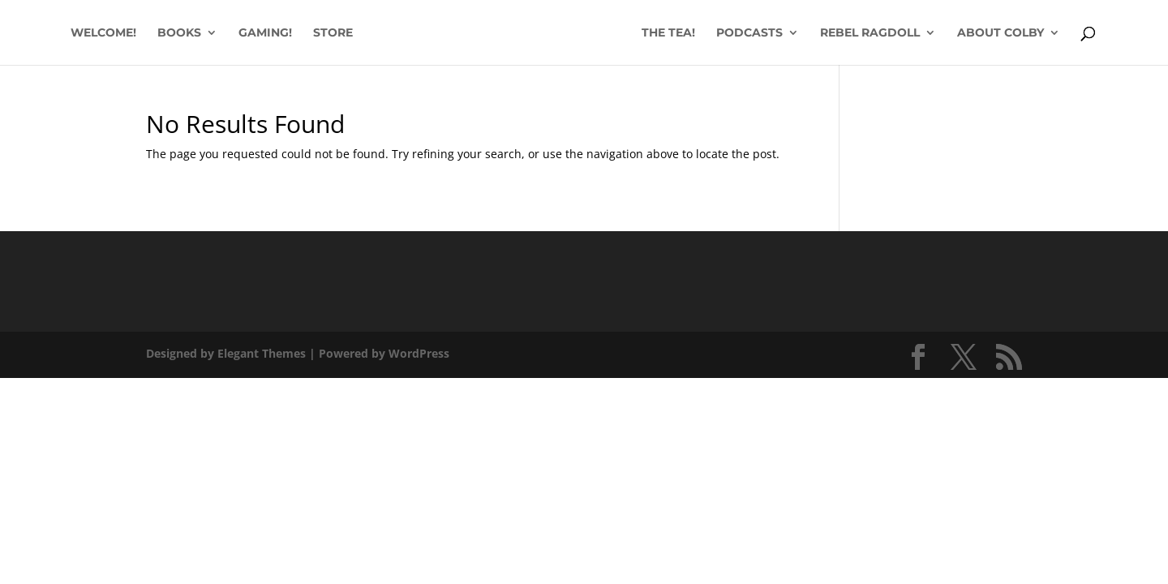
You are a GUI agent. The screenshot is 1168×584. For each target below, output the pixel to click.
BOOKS (179, 33)
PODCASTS (749, 33)
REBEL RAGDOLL (870, 33)
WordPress (419, 353)
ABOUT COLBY (1000, 33)
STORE (333, 33)
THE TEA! (668, 33)
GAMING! (265, 33)
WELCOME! (103, 33)
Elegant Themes (261, 353)
